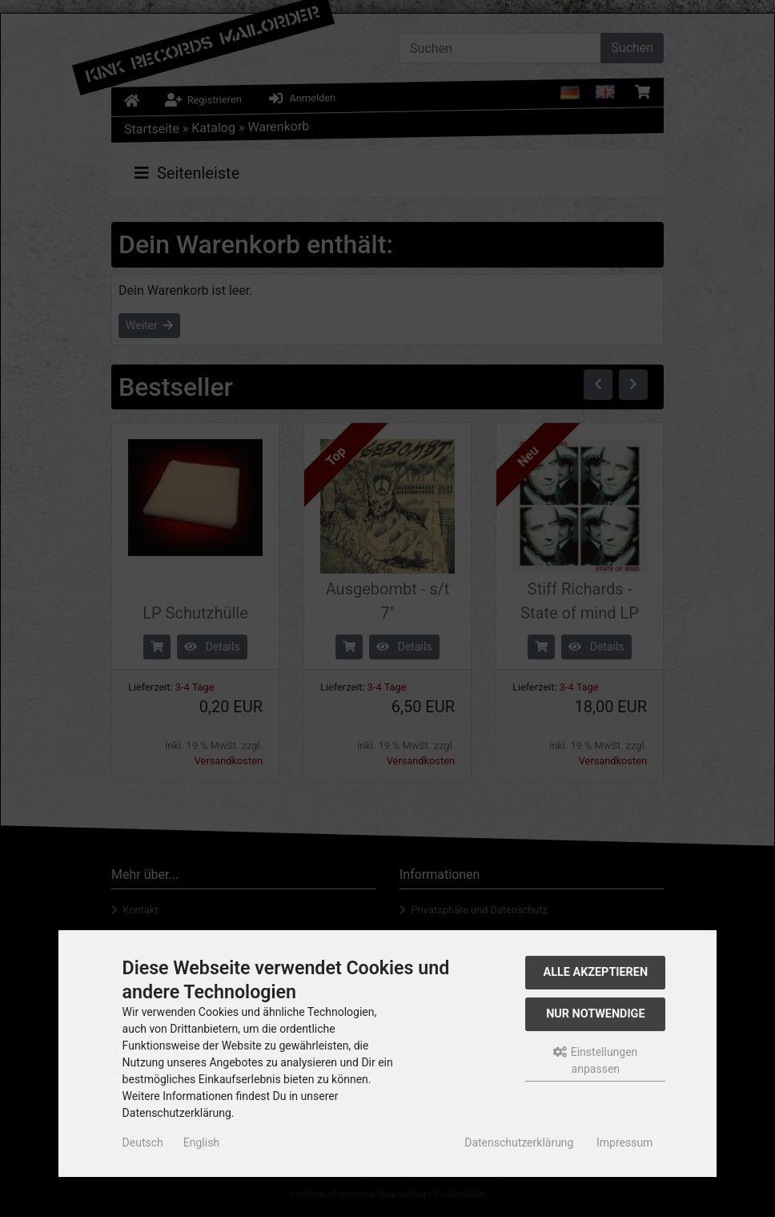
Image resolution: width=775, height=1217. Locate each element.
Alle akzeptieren (596, 972)
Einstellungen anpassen (595, 1060)
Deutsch (142, 1142)
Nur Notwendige (595, 1014)
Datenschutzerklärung (518, 1142)
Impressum (624, 1142)
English (201, 1142)
